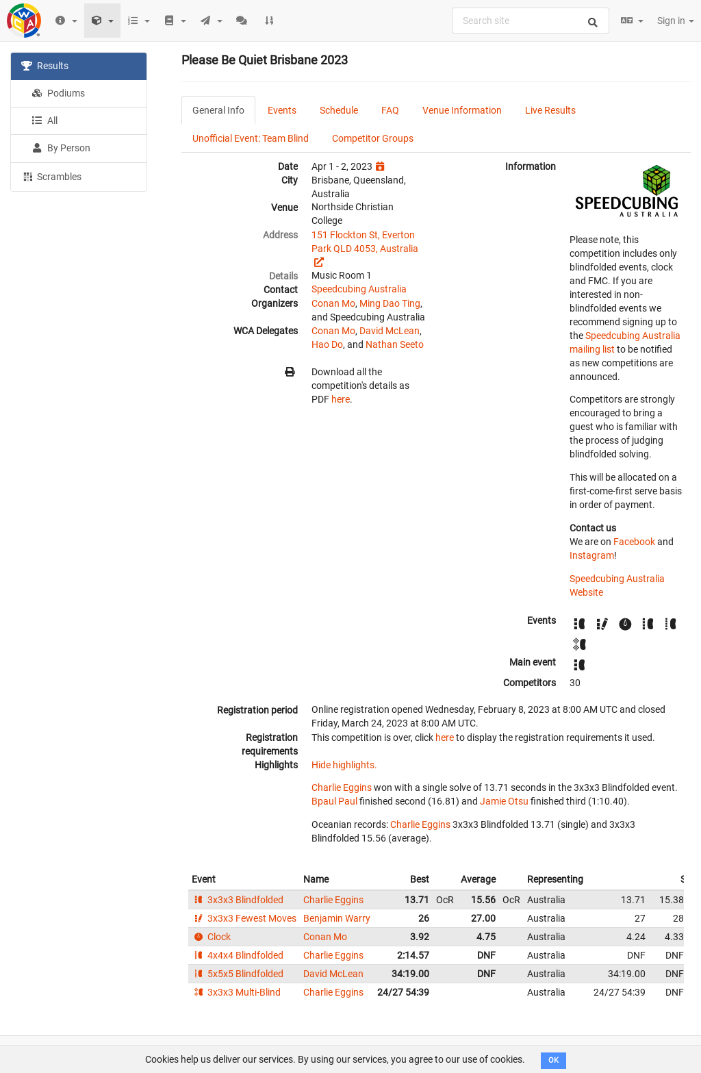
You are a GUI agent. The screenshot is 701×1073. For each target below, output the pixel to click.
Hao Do (327, 344)
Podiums (58, 93)
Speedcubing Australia (359, 288)
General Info (218, 110)
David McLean (389, 330)
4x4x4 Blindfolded (237, 955)
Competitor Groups (372, 138)
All (44, 120)
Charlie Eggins (341, 787)
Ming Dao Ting (389, 303)
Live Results (550, 110)
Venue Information (462, 110)
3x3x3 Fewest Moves (244, 918)
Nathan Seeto (395, 344)
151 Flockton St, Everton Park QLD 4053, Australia (364, 241)
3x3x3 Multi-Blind (236, 992)
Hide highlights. (344, 764)
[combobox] (530, 21)
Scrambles (51, 176)
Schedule (339, 110)
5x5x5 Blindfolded (237, 973)
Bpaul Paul (334, 801)
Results (44, 65)
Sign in (675, 20)
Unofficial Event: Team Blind (250, 138)
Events (282, 110)
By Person (60, 147)
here (340, 399)
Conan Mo (333, 303)
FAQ (390, 110)
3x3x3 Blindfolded (237, 899)
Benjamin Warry (336, 918)
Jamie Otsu (504, 801)
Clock (211, 936)
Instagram (592, 555)
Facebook (634, 541)
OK (553, 1060)
